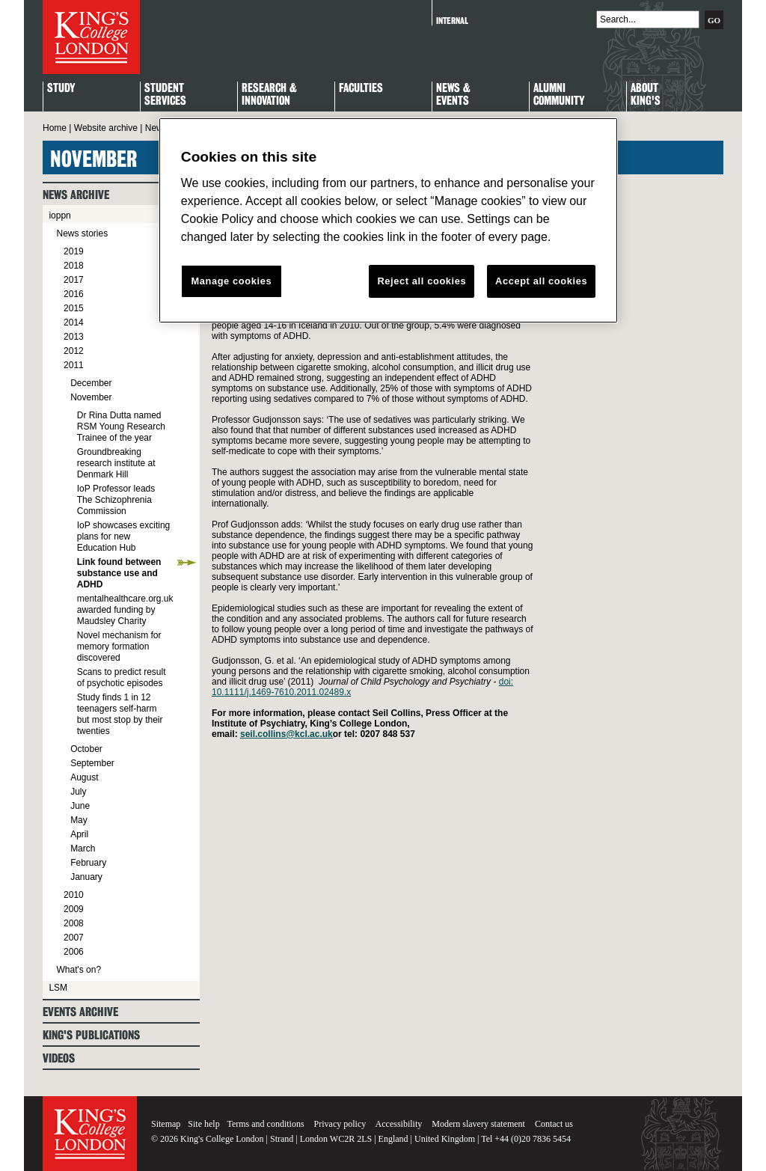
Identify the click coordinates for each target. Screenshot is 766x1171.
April (79, 834)
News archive (76, 195)
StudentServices (165, 95)
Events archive (80, 1012)
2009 (74, 909)
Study (61, 89)
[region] (388, 220)
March (82, 848)
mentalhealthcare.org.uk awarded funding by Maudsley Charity (125, 609)
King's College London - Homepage (91, 37)
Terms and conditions (265, 1124)
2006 (74, 952)
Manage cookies (231, 281)
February (88, 862)
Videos (59, 1058)
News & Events (453, 95)
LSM (58, 987)
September (92, 763)
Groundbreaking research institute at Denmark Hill (116, 463)
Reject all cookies (421, 281)
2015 (74, 308)
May (79, 820)
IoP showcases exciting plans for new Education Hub (124, 536)
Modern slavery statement (478, 1124)
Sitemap (165, 1124)
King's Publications (91, 1035)
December (90, 383)
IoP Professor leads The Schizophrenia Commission (116, 499)
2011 (74, 365)
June (80, 806)
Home (55, 128)
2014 (74, 322)
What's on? (78, 969)
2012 (74, 351)
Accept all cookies (541, 281)
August (84, 777)
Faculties (361, 89)
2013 (74, 336)
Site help (203, 1124)
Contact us (554, 1124)
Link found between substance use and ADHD (119, 573)
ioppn (59, 215)
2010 (74, 895)
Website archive (106, 128)
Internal (452, 20)
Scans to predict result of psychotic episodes (121, 677)
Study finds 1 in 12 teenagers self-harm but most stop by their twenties (120, 714)
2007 (74, 937)
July (78, 791)
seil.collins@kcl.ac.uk (286, 734)
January (86, 877)
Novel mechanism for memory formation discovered (119, 646)
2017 (74, 280)
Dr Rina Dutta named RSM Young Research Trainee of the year (121, 426)
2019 (74, 251)
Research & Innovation (269, 95)
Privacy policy (340, 1124)
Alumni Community (558, 95)
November (90, 397)
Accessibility (399, 1124)
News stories (82, 233)
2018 (74, 265)
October (86, 749)
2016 (74, 294)
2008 (74, 923)
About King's (646, 95)
